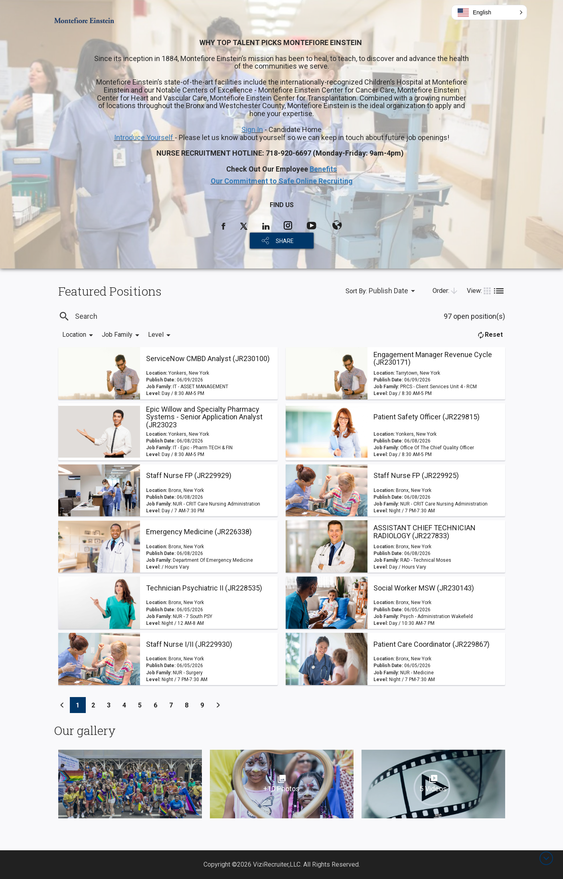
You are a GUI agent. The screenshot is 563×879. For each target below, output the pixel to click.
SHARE (285, 241)
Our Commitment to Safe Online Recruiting (282, 181)
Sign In (252, 129)
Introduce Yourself (144, 137)
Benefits (323, 169)
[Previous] (62, 705)
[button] (489, 12)
